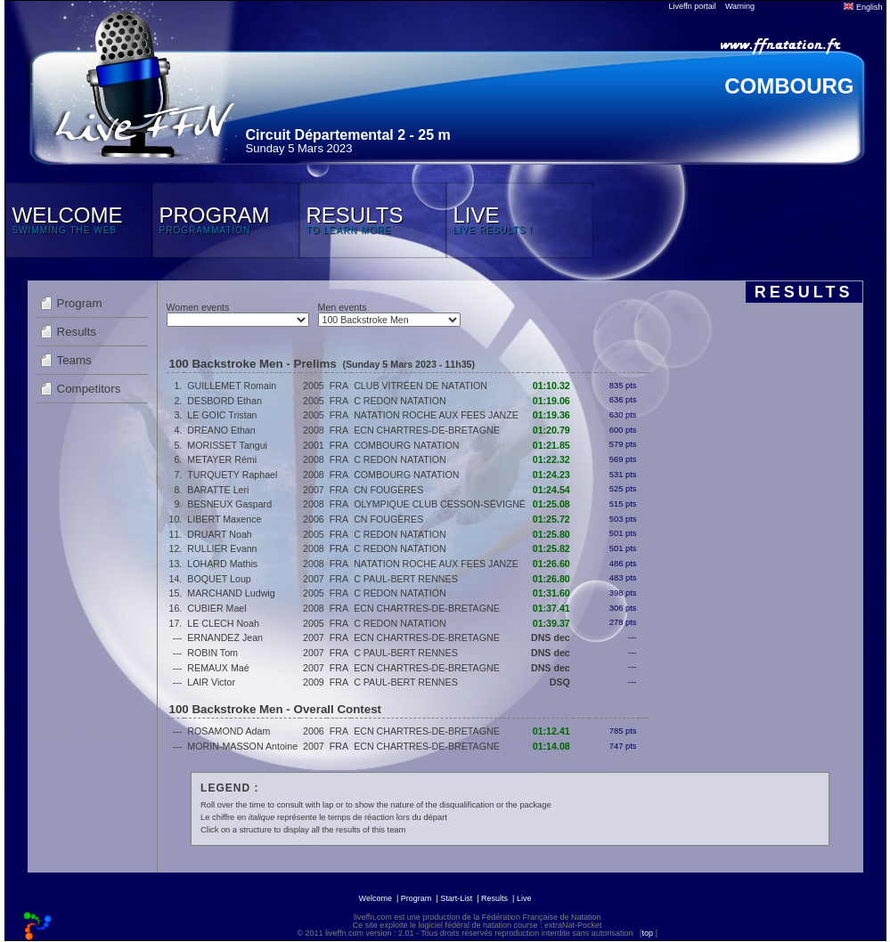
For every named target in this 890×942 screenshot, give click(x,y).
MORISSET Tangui (227, 445)
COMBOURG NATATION (406, 445)
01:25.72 (551, 519)
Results (76, 331)
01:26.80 (551, 578)
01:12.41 (551, 731)
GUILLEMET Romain (231, 385)
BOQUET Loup (218, 578)
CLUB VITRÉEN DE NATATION (420, 385)
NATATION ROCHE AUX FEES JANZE (436, 415)
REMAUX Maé (218, 667)
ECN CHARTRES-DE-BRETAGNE (427, 430)
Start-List (456, 898)
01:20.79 (551, 430)
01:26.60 (551, 563)
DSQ (560, 682)
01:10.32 (551, 385)
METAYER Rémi (222, 459)
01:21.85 (551, 445)
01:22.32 (551, 459)
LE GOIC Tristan (222, 415)
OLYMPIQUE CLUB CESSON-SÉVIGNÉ (440, 504)
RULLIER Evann (222, 548)
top (647, 933)
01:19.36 (551, 415)
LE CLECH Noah (223, 623)
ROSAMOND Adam (228, 731)
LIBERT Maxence (224, 519)
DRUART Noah (219, 534)
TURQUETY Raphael (232, 474)
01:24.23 (551, 474)
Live (524, 898)
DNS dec (550, 637)
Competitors (89, 388)
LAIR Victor (211, 682)
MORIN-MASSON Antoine (242, 746)
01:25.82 (551, 548)
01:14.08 (551, 746)
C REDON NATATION (400, 400)
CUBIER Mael (216, 608)
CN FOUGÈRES (388, 489)
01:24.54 (551, 489)
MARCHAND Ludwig (230, 593)
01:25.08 (551, 504)
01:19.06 (551, 400)
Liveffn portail (692, 6)
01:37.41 (551, 608)
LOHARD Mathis (222, 563)
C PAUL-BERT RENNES (406, 578)
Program (79, 303)
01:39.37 (551, 623)
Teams (74, 360)
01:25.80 (551, 534)
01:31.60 (551, 593)
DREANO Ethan (221, 430)
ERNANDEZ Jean (225, 637)
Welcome (375, 898)
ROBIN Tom (212, 652)
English (863, 7)
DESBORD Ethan (224, 400)
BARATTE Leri (218, 489)
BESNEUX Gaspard (229, 504)
